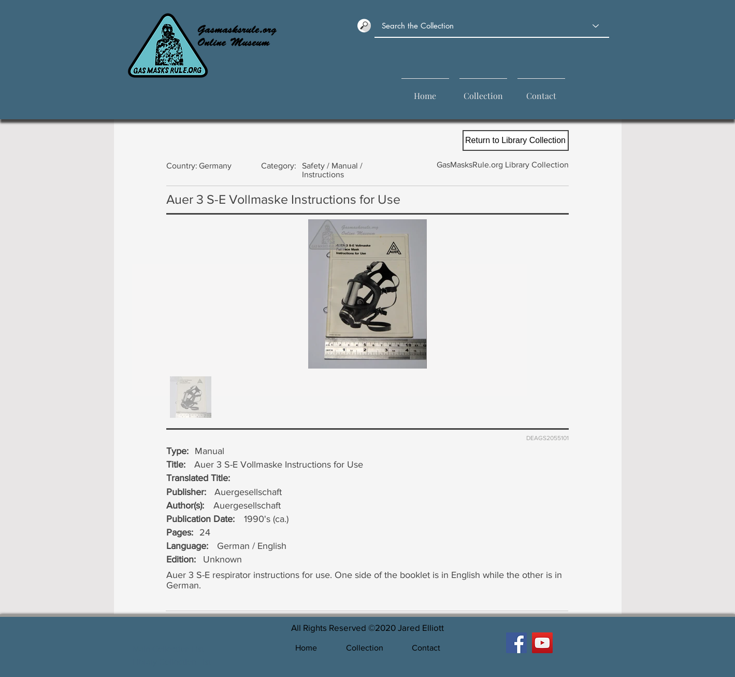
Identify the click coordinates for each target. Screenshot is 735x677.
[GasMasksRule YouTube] (542, 642)
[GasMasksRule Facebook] (516, 642)
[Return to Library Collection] (516, 140)
